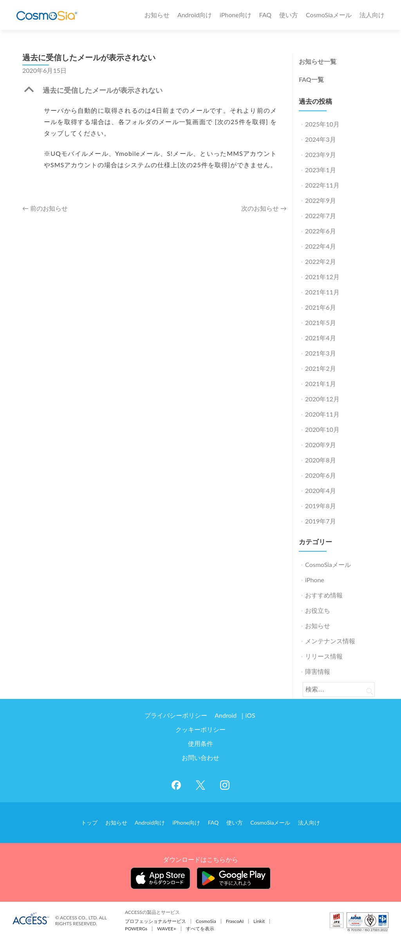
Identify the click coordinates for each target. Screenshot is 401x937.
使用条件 (200, 743)
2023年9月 (320, 154)
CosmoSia (206, 919)
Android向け (194, 14)
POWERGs (136, 927)
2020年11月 (322, 414)
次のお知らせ (264, 208)
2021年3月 (320, 353)
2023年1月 (320, 169)
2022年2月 (320, 261)
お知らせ (157, 14)
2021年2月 (320, 368)
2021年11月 (322, 292)
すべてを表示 (200, 927)
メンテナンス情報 (330, 641)
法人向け (372, 14)
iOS (249, 715)
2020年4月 (320, 490)
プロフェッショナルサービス (155, 919)
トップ (97, 821)
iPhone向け (235, 14)
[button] (154, 92)
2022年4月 (320, 246)
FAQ (265, 14)
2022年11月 (322, 185)
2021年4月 (320, 337)
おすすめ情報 (324, 595)
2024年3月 (320, 139)
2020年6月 (320, 475)
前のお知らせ (45, 208)
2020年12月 (322, 399)
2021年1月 (320, 383)
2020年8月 (320, 460)
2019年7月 (320, 521)
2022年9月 (320, 200)
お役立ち (317, 610)
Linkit (259, 919)
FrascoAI (235, 919)
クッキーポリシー (200, 729)
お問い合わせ (200, 757)
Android (227, 715)
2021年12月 (322, 276)
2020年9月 (320, 444)
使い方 (288, 14)
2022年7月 (320, 215)
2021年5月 (320, 322)
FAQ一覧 (311, 79)
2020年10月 (322, 429)
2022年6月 (320, 231)
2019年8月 (320, 505)
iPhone (314, 579)
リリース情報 (324, 656)
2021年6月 (320, 307)
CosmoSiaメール (329, 14)
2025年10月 (322, 124)
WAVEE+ (166, 927)
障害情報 (317, 671)
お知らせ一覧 (317, 61)
